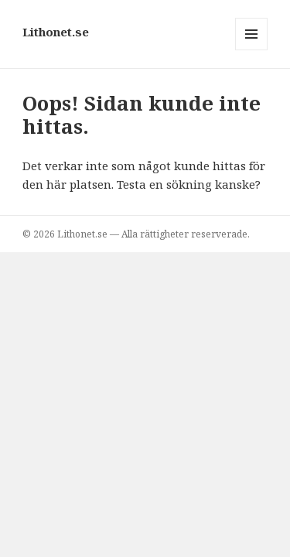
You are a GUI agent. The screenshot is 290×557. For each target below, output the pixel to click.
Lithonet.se (55, 31)
